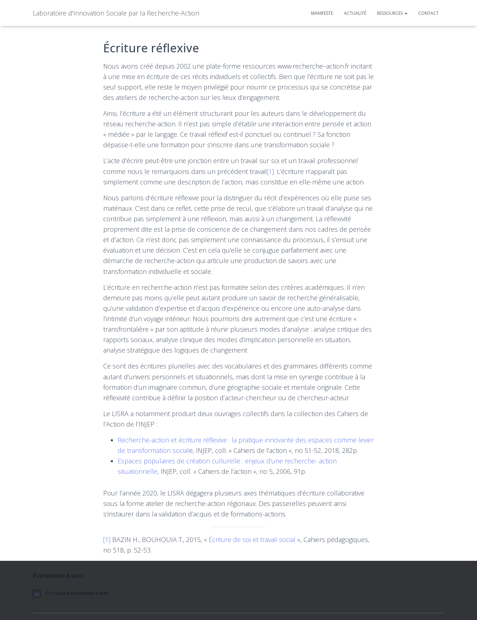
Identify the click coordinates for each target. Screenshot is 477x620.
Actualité (355, 13)
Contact (428, 13)
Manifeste (322, 13)
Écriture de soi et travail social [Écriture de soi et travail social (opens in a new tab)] (252, 539)
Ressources (392, 13)
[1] (270, 171)
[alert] (94, 593)
